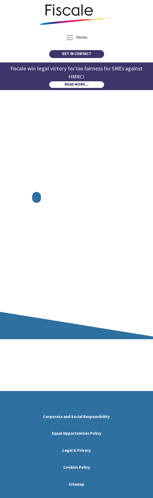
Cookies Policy (76, 467)
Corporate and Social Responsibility (76, 417)
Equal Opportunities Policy (76, 433)
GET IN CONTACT (76, 54)
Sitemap (76, 484)
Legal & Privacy (76, 450)
